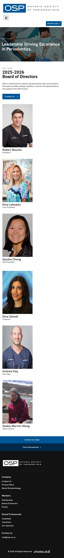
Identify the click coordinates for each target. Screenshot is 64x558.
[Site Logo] (32, 7)
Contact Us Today (32, 440)
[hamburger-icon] (6, 17)
